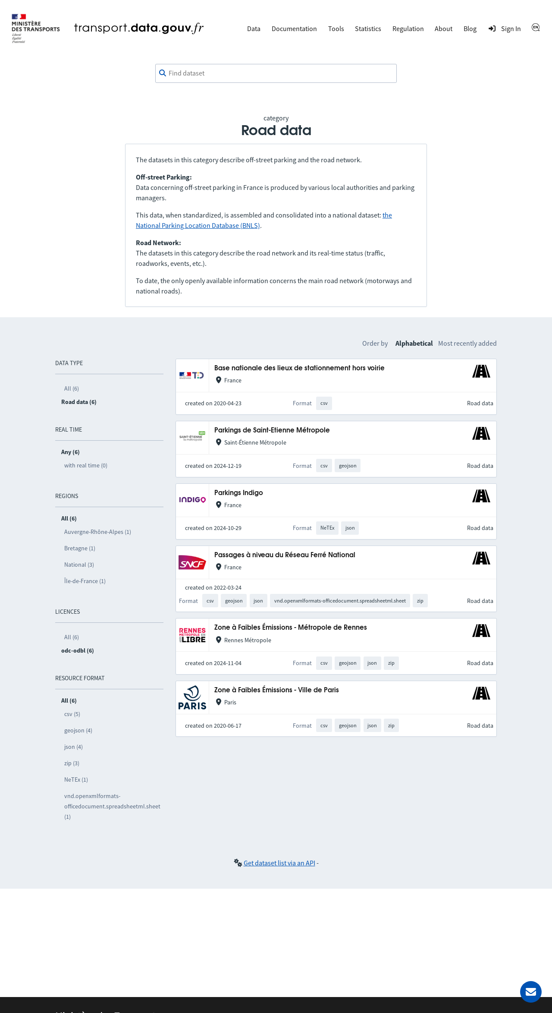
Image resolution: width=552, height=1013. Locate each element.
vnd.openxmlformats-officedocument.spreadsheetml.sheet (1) (112, 806)
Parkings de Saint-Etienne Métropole (272, 430)
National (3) (79, 564)
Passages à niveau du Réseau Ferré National (284, 555)
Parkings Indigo (238, 493)
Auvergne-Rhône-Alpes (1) (97, 532)
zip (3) (71, 763)
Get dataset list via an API (279, 862)
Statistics (368, 28)
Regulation (408, 28)
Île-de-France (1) (85, 581)
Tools (336, 28)
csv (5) (72, 714)
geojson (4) (78, 730)
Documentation (294, 28)
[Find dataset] (276, 73)
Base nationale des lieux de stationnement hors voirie (299, 368)
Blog (470, 28)
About (443, 28)
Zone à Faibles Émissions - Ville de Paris (276, 690)
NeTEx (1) (76, 779)
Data (253, 28)
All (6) (71, 388)
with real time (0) (85, 465)
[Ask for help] (531, 992)
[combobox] (276, 73)
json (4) (73, 747)
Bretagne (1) (79, 548)
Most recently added (467, 343)
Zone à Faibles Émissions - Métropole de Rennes (290, 628)
